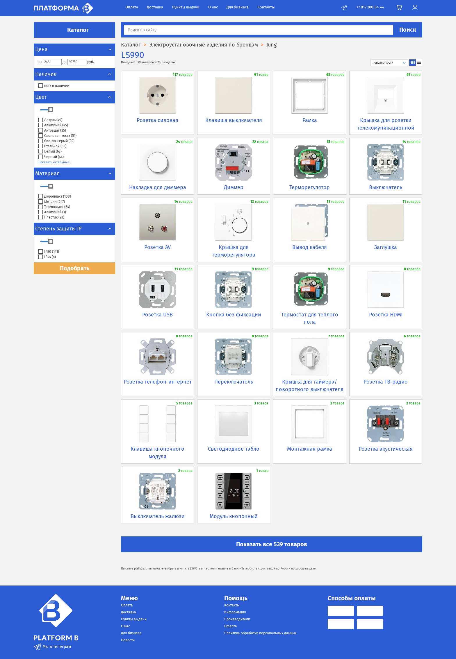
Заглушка (385, 247)
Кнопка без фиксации (233, 314)
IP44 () (47, 257)
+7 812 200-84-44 (370, 7)
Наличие (74, 74)
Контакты (266, 7)
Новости (128, 640)
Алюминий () (53, 125)
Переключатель (233, 382)
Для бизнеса (238, 7)
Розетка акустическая (386, 449)
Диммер (233, 187)
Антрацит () (52, 130)
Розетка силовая (157, 120)
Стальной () (52, 146)
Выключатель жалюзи (158, 516)
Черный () (51, 157)
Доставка (155, 7)
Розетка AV (157, 247)
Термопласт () (54, 207)
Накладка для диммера (157, 187)
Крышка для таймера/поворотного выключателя (309, 386)
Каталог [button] (74, 29)
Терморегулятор (309, 187)
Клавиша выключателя (233, 120)
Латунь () (50, 120)
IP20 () (48, 251)
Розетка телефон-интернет (158, 382)
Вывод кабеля (309, 247)
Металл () (51, 201)
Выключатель (385, 187)
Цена (74, 49)
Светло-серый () (56, 141)
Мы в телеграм (52, 646)
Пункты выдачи (186, 7)
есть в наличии (53, 85)
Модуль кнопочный (234, 516)
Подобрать (74, 268)
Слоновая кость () (57, 135)
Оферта (230, 626)
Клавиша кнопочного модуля (157, 453)
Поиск (407, 29)
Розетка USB (157, 314)
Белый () (50, 151)
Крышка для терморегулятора (233, 251)
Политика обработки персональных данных (260, 633)
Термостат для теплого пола (309, 318)
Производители (237, 619)
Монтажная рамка (309, 449)
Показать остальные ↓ (55, 162)
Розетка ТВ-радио (386, 382)
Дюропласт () (54, 196)
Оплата (131, 7)
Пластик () (51, 217)
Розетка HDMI (385, 314)
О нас (213, 7)
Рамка (309, 120)
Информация (235, 612)
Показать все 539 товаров (271, 544)
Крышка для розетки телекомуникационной (385, 124)
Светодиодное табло (233, 449)
